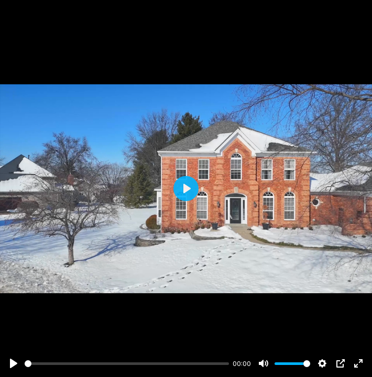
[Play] (13, 363)
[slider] (127, 364)
